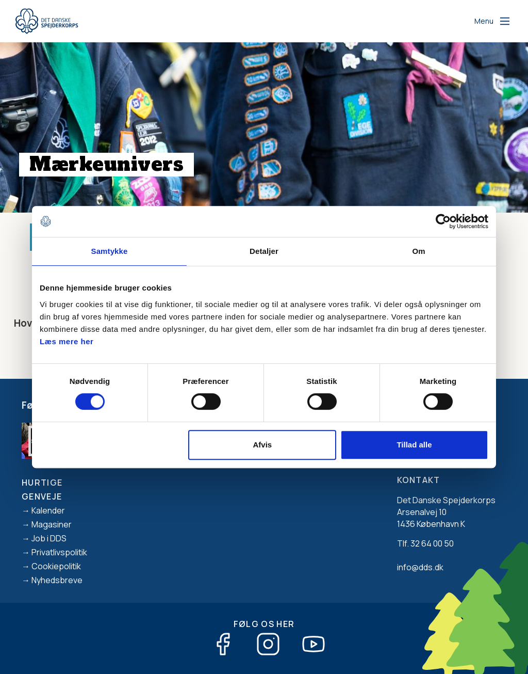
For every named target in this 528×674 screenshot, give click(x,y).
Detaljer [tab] (264, 251)
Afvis (262, 444)
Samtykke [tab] (109, 251)
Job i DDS (49, 538)
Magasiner (51, 524)
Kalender (48, 510)
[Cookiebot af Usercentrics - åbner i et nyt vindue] (443, 221)
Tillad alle (414, 444)
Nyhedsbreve (56, 580)
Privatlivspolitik (59, 552)
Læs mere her (66, 341)
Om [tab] (418, 251)
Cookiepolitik (56, 566)
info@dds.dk (420, 567)
